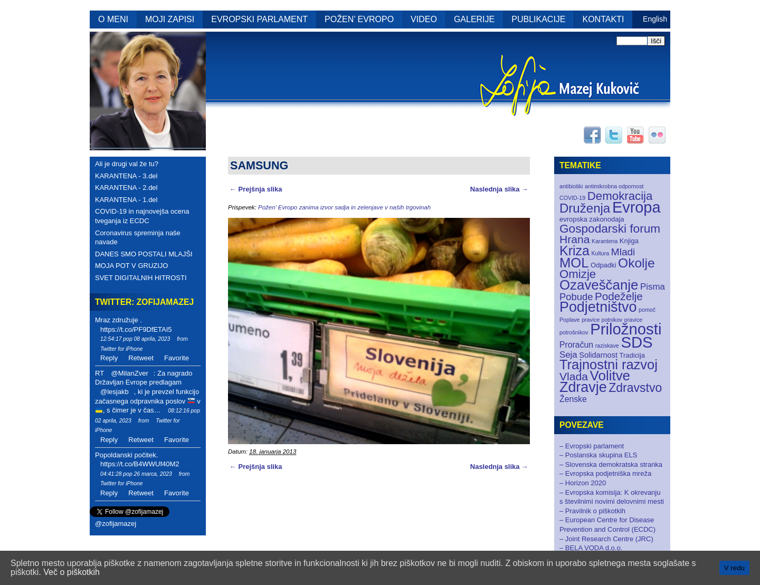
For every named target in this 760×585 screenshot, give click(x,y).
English (655, 19)
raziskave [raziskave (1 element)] (607, 345)
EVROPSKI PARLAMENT (259, 19)
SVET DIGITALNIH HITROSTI (141, 278)
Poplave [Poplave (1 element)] (569, 320)
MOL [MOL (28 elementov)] (573, 262)
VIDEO (424, 19)
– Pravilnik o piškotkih (592, 511)
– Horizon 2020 (582, 483)
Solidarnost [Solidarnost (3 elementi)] (598, 355)
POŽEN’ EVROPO (359, 19)
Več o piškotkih (71, 572)
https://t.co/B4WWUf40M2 (139, 464)
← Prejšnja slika (256, 189)
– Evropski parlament (591, 446)
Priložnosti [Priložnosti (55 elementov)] (625, 329)
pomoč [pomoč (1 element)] (647, 309)
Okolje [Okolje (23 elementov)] (636, 263)
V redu (734, 568)
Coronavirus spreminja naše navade (137, 237)
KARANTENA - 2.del (126, 187)
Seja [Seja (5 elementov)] (568, 355)
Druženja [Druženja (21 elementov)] (584, 208)
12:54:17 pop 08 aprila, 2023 (135, 339)
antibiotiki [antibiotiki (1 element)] (571, 186)
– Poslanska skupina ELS (598, 455)
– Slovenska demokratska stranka (610, 464)
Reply (109, 358)
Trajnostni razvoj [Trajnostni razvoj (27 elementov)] (608, 364)
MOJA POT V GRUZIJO (131, 266)
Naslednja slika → (499, 189)
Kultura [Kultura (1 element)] (600, 253)
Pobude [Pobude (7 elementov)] (576, 296)
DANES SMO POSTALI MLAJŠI (144, 254)
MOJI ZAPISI (169, 19)
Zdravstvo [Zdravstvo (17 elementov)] (635, 388)
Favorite (176, 358)
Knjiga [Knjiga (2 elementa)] (629, 241)
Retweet (141, 358)
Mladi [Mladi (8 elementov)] (623, 251)
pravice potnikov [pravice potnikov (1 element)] (602, 320)
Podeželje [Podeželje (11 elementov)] (619, 296)
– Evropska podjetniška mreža (605, 473)
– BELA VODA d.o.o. (590, 548)
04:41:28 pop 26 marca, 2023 (136, 474)
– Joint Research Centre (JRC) (606, 539)
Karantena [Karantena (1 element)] (605, 241)
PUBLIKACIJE (538, 19)
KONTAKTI (603, 19)
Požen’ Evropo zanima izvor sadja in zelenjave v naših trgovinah (344, 207)
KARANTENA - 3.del (126, 176)
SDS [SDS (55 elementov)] (636, 342)
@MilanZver (129, 373)
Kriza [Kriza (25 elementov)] (574, 250)
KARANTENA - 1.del (126, 200)
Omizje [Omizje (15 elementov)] (577, 274)
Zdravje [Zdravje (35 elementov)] (583, 387)
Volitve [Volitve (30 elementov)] (610, 375)
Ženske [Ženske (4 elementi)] (573, 399)
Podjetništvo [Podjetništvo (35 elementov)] (597, 307)
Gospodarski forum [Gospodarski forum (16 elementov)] (609, 228)
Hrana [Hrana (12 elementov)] (574, 239)
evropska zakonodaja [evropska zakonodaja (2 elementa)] (591, 219)
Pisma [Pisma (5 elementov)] (652, 287)
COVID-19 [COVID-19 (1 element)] (572, 198)
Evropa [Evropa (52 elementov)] (636, 207)
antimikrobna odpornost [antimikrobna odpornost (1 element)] (614, 186)
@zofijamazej (115, 524)
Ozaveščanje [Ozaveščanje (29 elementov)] (598, 284)
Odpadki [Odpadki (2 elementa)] (603, 265)
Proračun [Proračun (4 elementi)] (576, 344)
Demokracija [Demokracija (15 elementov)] (620, 196)
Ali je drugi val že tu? (126, 164)
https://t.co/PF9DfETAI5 (136, 329)
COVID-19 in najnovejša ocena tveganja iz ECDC (142, 216)
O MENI (113, 19)
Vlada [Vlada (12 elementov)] (573, 376)
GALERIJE (474, 19)
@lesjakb (114, 392)
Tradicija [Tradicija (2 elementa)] (632, 355)
